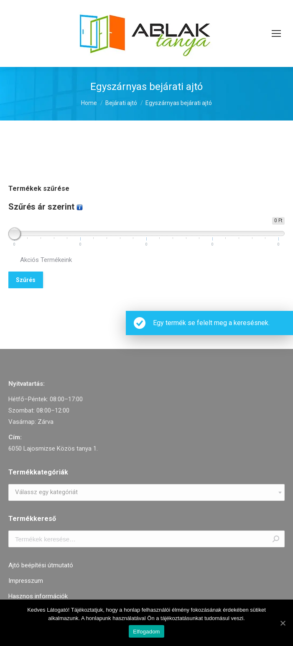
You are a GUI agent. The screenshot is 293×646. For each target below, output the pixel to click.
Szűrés (26, 280)
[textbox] (46, 492)
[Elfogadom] (282, 623)
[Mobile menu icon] (276, 33)
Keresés (276, 539)
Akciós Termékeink (46, 260)
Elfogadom (146, 631)
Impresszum (25, 580)
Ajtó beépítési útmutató (40, 565)
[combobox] (146, 492)
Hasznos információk (38, 596)
